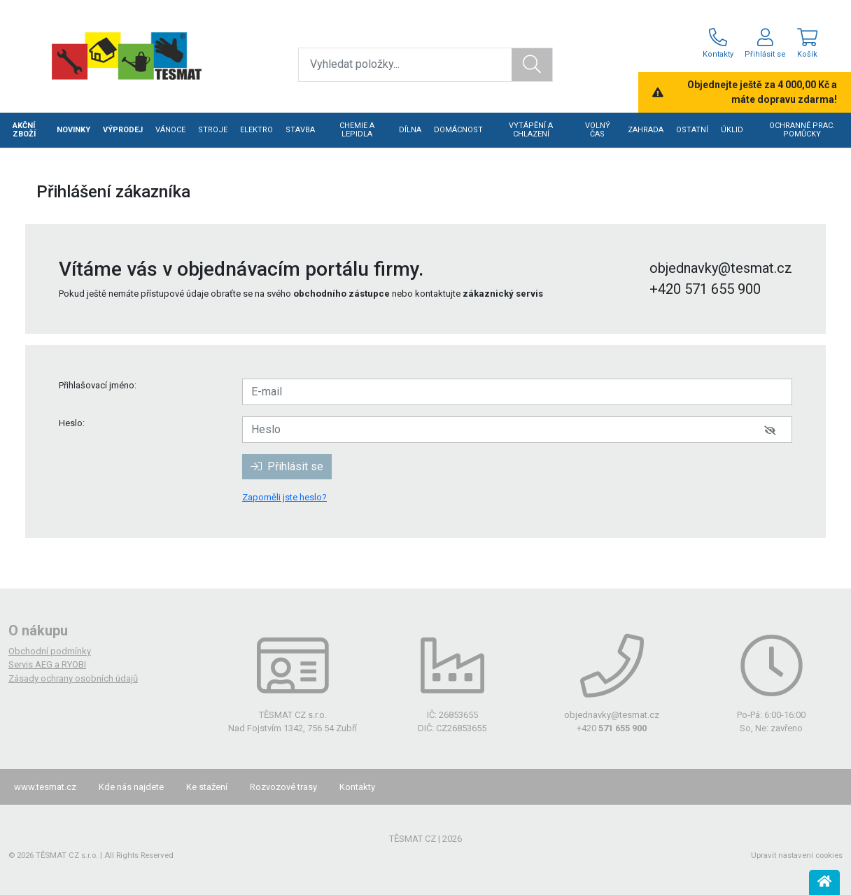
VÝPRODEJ (123, 129)
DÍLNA (410, 129)
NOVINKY (73, 129)
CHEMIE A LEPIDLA (356, 130)
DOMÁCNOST (458, 129)
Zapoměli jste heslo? (284, 497)
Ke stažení (206, 787)
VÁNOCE (170, 129)
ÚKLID (732, 129)
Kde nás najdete (131, 787)
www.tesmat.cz (45, 787)
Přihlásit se (287, 466)
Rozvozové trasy (283, 787)
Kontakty (357, 787)
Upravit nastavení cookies (797, 855)
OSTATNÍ (692, 129)
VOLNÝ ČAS (597, 130)
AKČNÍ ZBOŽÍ (24, 130)
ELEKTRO (256, 129)
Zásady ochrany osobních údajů (73, 678)
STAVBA (300, 129)
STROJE (212, 129)
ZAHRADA (645, 129)
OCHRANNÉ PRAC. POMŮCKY (802, 130)
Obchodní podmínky (49, 651)
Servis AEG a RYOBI (47, 664)
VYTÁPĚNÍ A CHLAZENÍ (531, 130)
